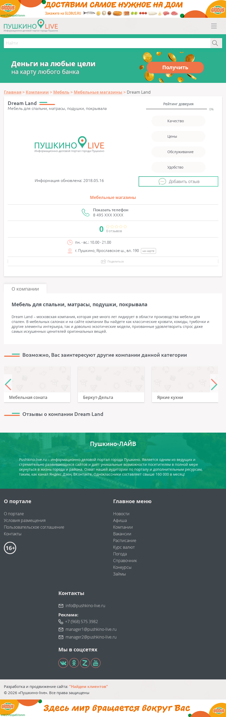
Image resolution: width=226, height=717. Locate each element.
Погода (120, 554)
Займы (119, 574)
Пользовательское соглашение (34, 527)
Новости (121, 514)
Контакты (13, 534)
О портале (14, 514)
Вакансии (122, 534)
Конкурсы (122, 567)
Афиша (120, 520)
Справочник (125, 560)
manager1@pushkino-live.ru (91, 629)
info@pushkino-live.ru (85, 605)
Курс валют (124, 547)
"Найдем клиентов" (88, 686)
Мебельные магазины (113, 197)
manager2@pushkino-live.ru (91, 637)
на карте (148, 250)
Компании (123, 527)
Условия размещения (25, 520)
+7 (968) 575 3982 (81, 621)
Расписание (124, 540)
